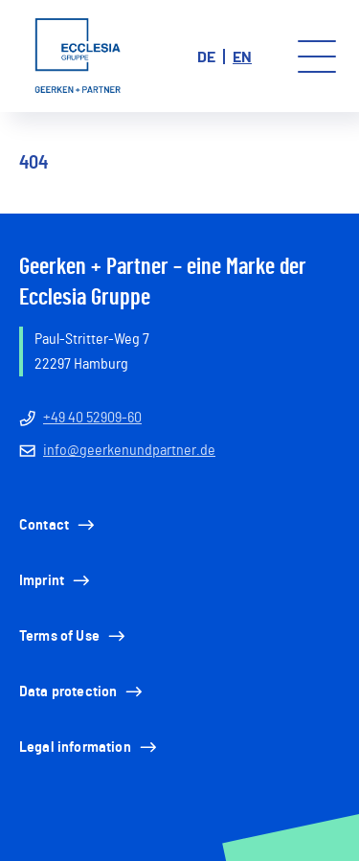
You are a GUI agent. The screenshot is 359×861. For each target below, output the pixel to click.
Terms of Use (73, 636)
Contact (58, 524)
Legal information (89, 747)
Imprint (56, 580)
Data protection (82, 691)
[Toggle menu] (317, 56)
